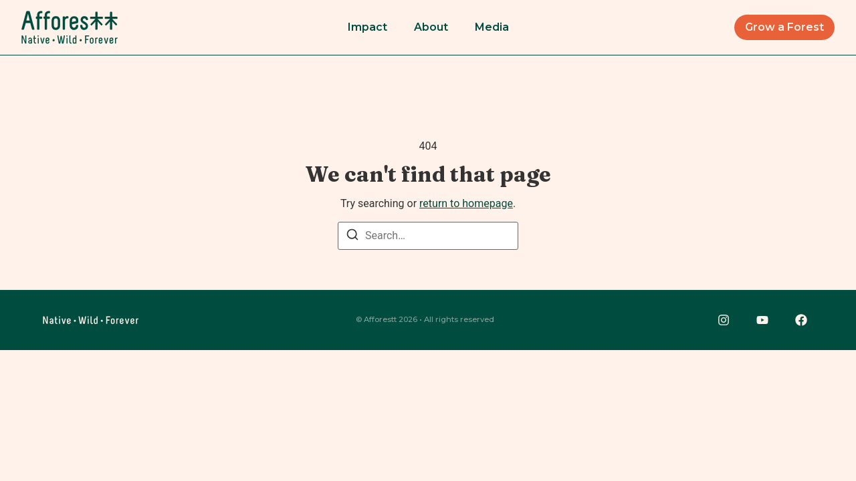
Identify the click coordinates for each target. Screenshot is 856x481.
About (431, 27)
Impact (367, 27)
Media (492, 27)
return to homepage (466, 203)
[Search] (352, 236)
